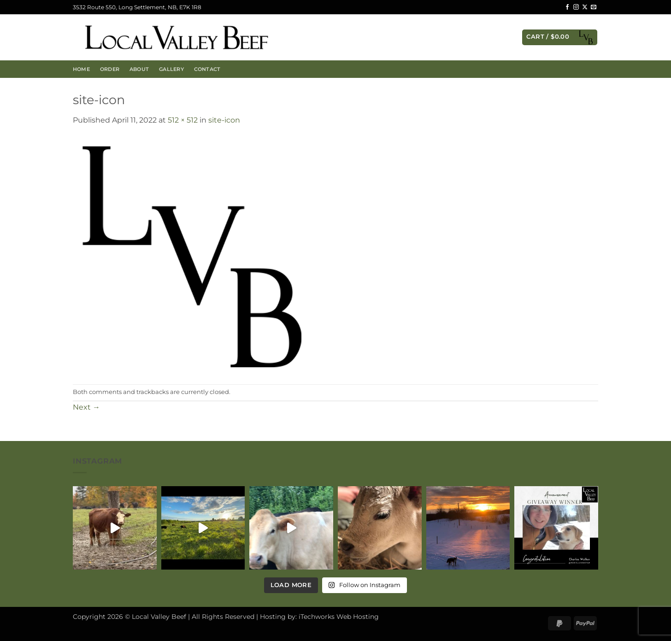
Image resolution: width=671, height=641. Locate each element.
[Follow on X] (585, 7)
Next (86, 407)
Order (109, 69)
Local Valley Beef (159, 616)
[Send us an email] (593, 7)
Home (81, 69)
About (139, 69)
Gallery (171, 69)
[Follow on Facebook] (567, 7)
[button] (559, 37)
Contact (207, 69)
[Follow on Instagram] (576, 7)
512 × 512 (183, 120)
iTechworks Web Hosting (339, 616)
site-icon (224, 120)
